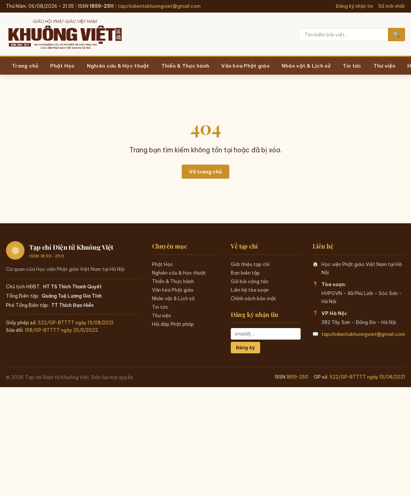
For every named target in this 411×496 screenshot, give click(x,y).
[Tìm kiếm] (343, 34)
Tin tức (160, 307)
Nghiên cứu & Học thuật (179, 273)
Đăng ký (245, 347)
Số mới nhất (391, 6)
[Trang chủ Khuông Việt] (64, 34)
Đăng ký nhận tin (354, 6)
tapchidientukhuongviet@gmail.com (159, 6)
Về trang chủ (205, 172)
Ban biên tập (245, 273)
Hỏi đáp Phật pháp (173, 324)
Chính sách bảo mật (253, 298)
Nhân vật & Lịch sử (173, 298)
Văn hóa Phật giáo (173, 290)
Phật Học (162, 264)
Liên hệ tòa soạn (250, 290)
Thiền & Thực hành (173, 281)
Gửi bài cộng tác (250, 281)
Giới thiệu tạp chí (250, 264)
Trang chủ (25, 65)
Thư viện (161, 315)
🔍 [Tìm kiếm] (396, 35)
